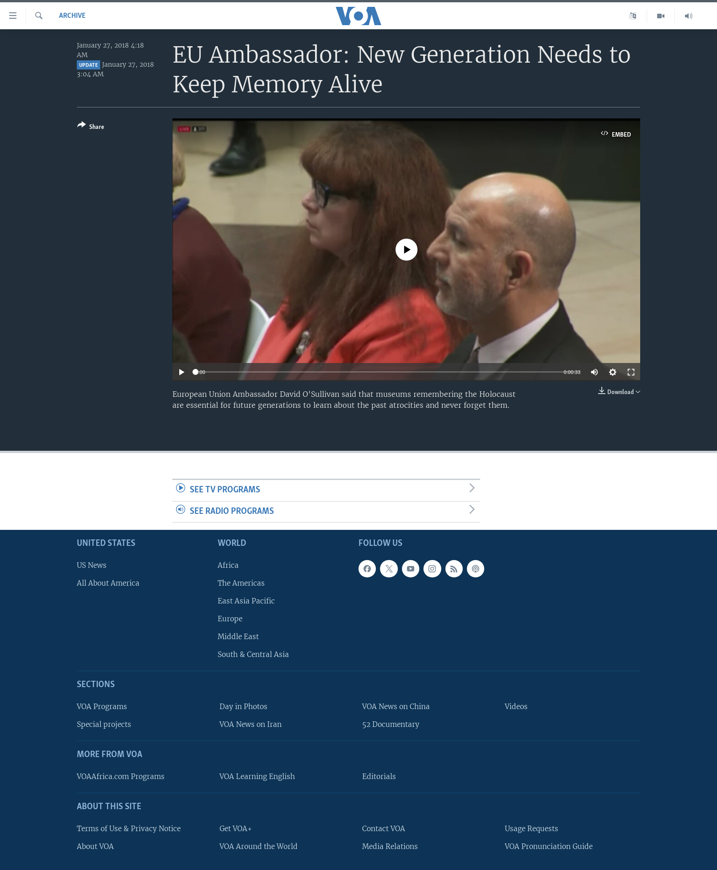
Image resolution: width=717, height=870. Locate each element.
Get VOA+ (235, 828)
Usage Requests (531, 828)
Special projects (104, 724)
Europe (230, 618)
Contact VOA (383, 828)
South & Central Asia (253, 654)
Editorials (379, 776)
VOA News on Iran (250, 724)
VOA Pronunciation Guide (549, 846)
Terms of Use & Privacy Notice (129, 828)
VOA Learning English (257, 776)
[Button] (90, 127)
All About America (108, 583)
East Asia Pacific (246, 601)
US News (92, 565)
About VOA (95, 846)
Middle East (238, 636)
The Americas (241, 583)
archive (72, 16)
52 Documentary (390, 724)
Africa (228, 565)
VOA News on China (396, 706)
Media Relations (390, 846)
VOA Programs (102, 706)
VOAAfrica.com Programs (121, 776)
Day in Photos (243, 706)
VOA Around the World (258, 846)
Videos (516, 706)
